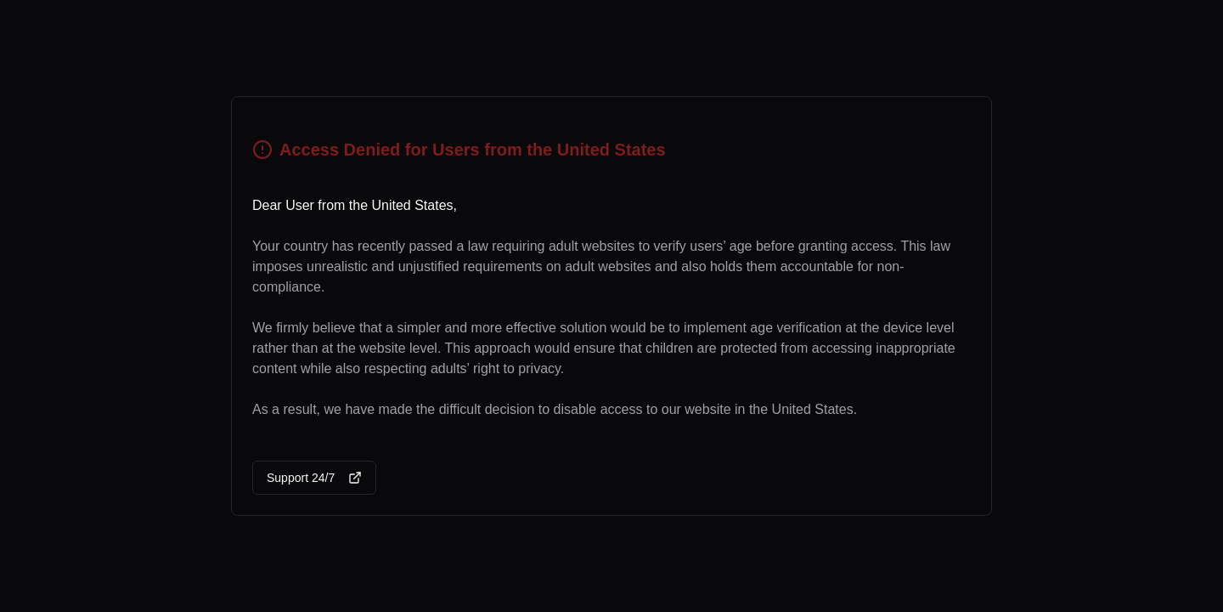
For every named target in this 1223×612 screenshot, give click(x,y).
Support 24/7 (314, 477)
